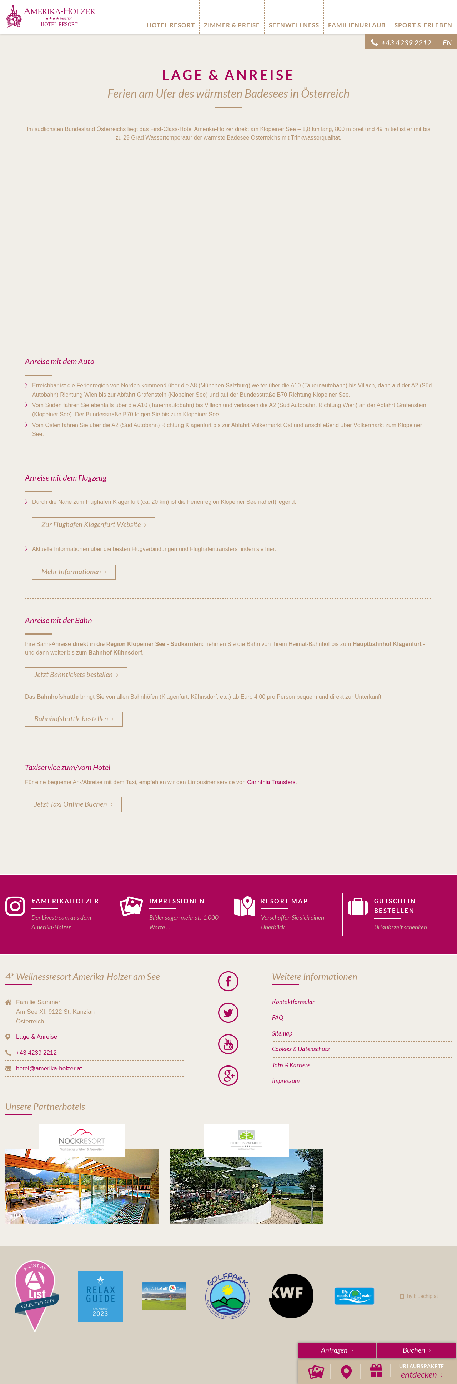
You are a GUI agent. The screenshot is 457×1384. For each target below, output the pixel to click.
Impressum (286, 1081)
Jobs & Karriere (291, 1065)
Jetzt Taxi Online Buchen (70, 804)
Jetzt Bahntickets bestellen (73, 675)
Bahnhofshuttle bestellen (71, 719)
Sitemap (282, 1033)
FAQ (277, 1018)
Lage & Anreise (36, 1036)
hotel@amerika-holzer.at (49, 1068)
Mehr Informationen (71, 572)
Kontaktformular (293, 1002)
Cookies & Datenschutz (301, 1049)
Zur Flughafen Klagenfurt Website (91, 525)
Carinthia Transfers (271, 782)
